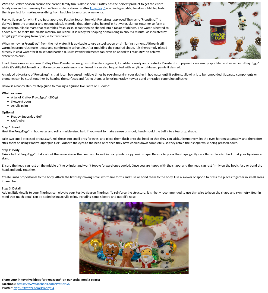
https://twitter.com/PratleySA (34, 288)
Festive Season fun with (18, 19)
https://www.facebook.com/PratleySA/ (43, 284)
